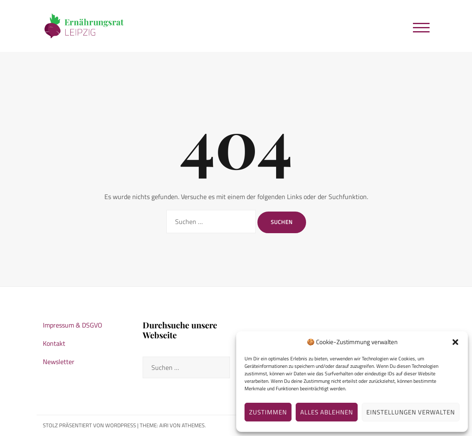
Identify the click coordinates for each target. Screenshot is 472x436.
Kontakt (54, 343)
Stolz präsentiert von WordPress (89, 425)
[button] (455, 342)
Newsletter (58, 362)
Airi (163, 425)
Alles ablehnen (326, 412)
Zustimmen (268, 412)
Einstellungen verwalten (410, 412)
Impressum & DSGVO (72, 325)
